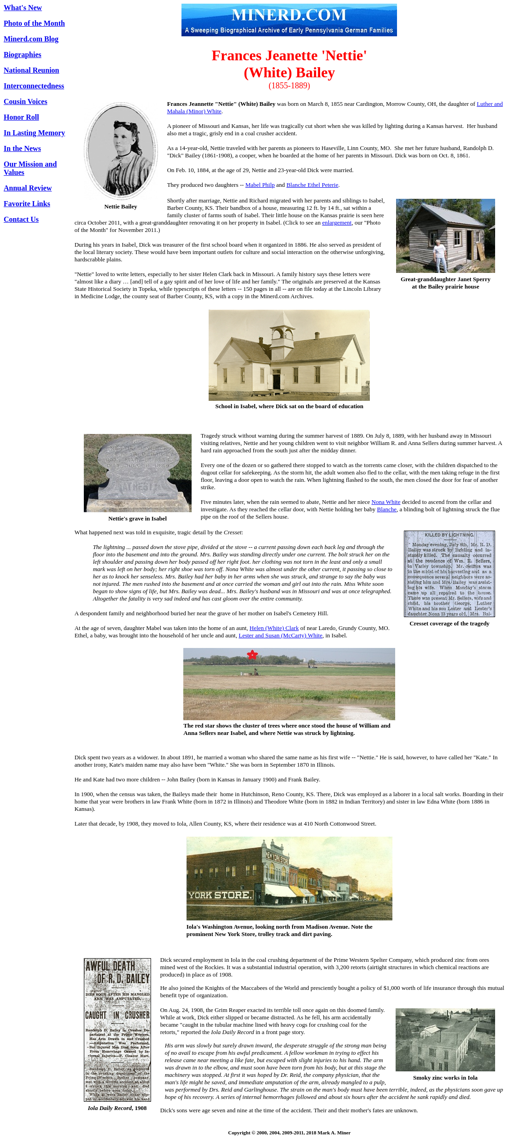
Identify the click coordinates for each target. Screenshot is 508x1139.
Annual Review (28, 188)
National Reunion (31, 70)
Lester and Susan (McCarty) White (280, 635)
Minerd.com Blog (31, 39)
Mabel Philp (260, 184)
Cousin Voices (25, 101)
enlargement (336, 222)
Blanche (387, 509)
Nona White (386, 501)
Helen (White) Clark (274, 627)
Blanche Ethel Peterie (312, 184)
